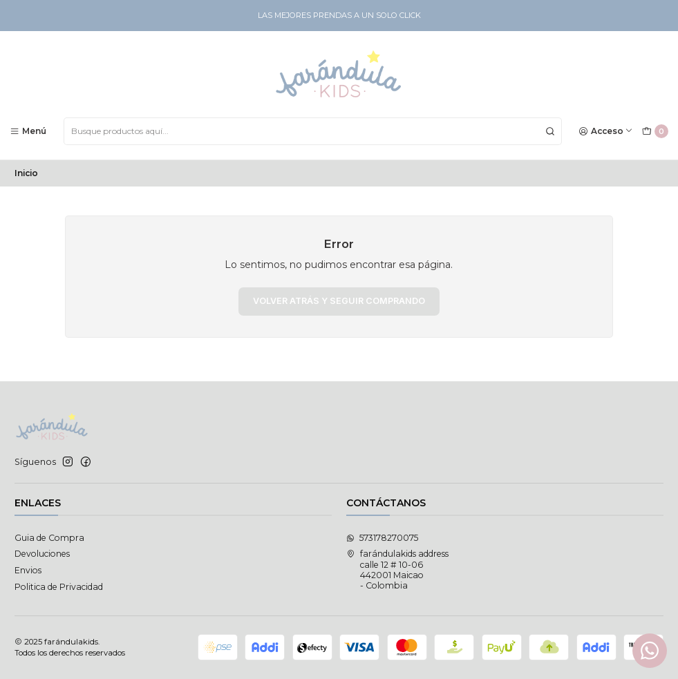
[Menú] (28, 131)
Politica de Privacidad (59, 587)
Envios (28, 570)
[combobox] (313, 131)
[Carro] (654, 131)
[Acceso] (606, 131)
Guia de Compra (49, 538)
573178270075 (382, 538)
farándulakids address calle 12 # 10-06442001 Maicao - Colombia (397, 569)
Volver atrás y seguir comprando (339, 301)
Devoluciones (42, 553)
